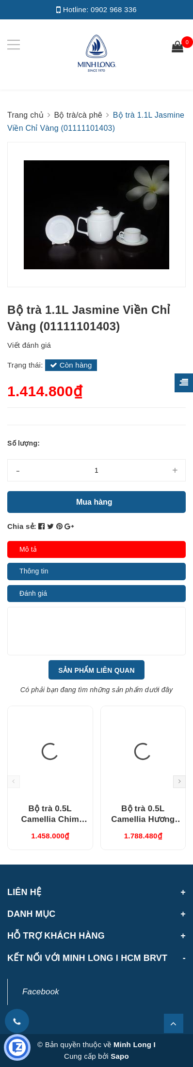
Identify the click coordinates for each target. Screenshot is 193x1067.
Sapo (120, 1056)
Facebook (40, 991)
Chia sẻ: (21, 526)
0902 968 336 (114, 9)
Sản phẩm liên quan (96, 670)
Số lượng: (23, 443)
